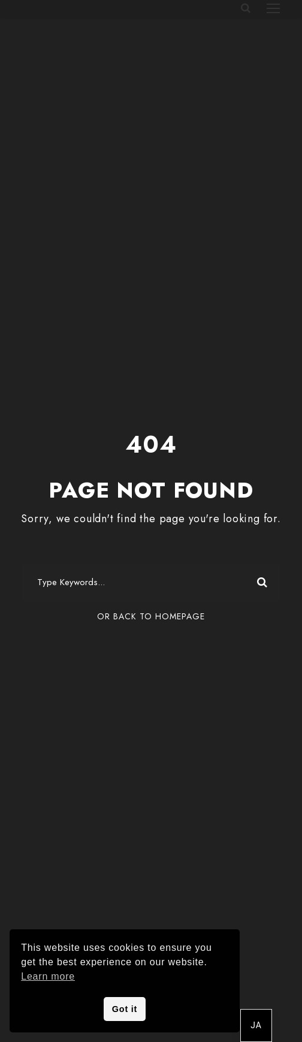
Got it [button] (124, 1009)
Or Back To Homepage (151, 616)
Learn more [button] (48, 976)
